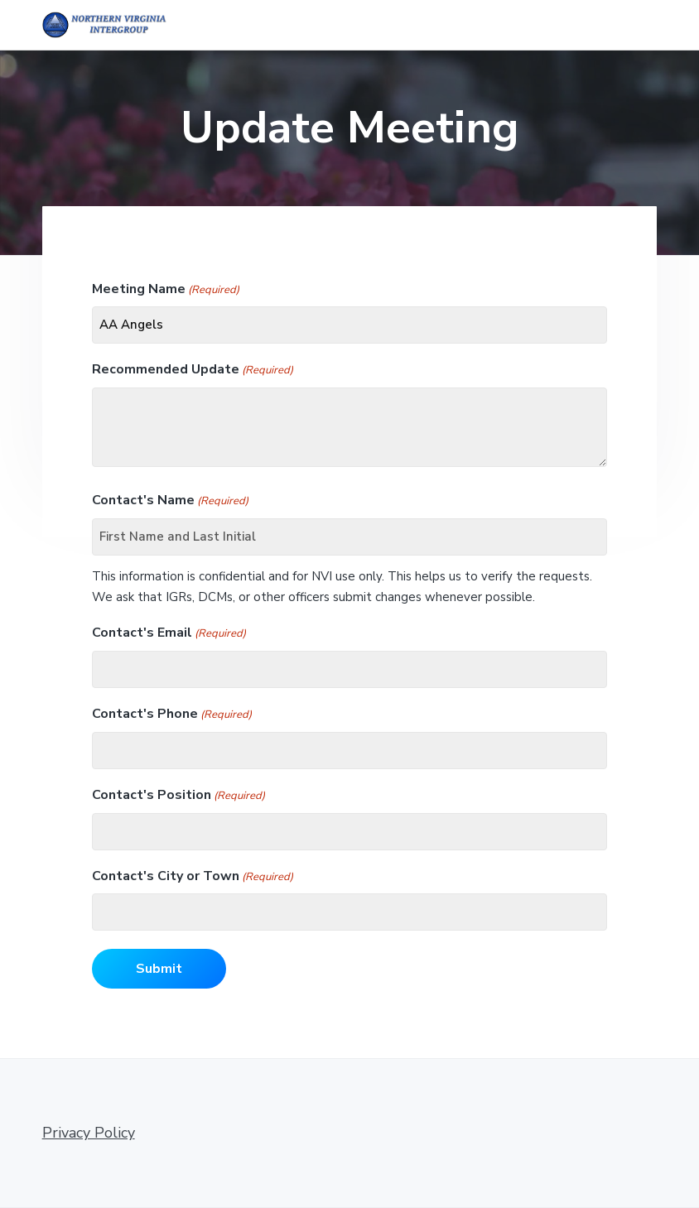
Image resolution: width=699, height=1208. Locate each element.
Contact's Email (169, 633)
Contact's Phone (172, 714)
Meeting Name (165, 289)
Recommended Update (192, 369)
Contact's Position (178, 795)
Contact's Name (170, 500)
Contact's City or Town (192, 876)
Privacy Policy (88, 1133)
